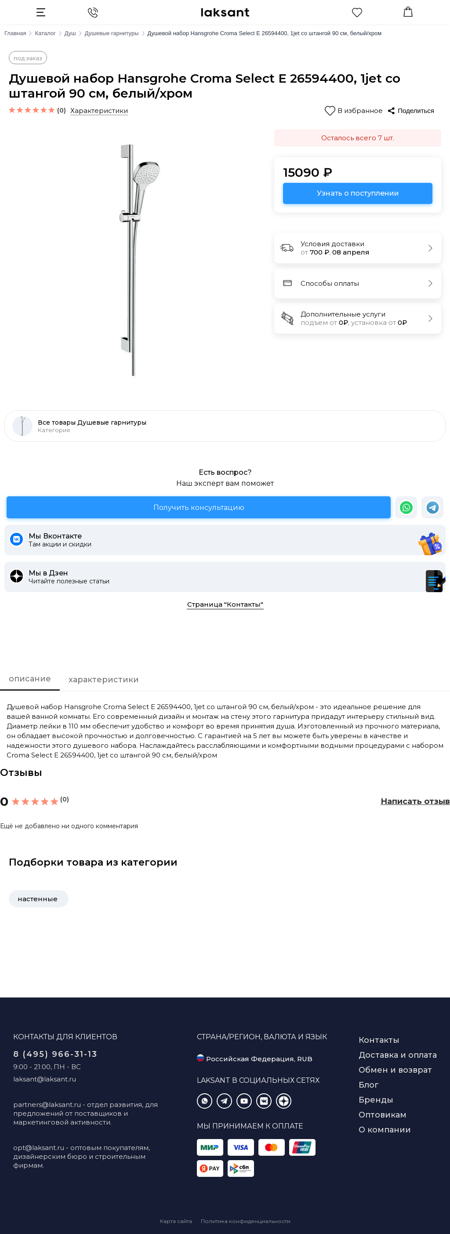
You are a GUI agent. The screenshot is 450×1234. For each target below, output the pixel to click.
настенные (38, 899)
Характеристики (99, 110)
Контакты (379, 1040)
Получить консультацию (198, 507)
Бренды (376, 1100)
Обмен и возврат (395, 1070)
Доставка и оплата (398, 1055)
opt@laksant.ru (38, 1147)
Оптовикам (382, 1115)
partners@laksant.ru (47, 1104)
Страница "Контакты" (225, 604)
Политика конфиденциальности (245, 1221)
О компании (385, 1130)
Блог (369, 1085)
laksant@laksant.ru (44, 1079)
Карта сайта (176, 1221)
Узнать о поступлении (358, 193)
